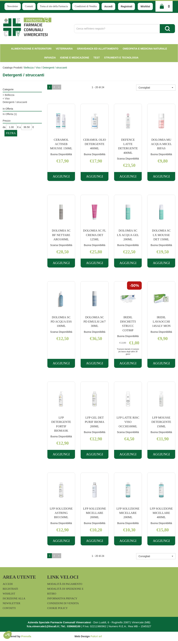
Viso (38, 67)
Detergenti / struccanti (15, 102)
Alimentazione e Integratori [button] (31, 48)
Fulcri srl (96, 636)
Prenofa (26, 636)
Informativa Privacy (62, 598)
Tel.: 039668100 (71, 626)
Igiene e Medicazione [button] (74, 57)
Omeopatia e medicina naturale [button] (145, 48)
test (96, 57)
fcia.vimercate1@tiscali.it (43, 626)
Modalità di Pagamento (64, 584)
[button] (155, 88)
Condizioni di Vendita (86, 6)
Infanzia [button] (50, 57)
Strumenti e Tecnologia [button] (121, 57)
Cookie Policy (57, 608)
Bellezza (29, 67)
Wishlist (145, 6)
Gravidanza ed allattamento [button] (97, 48)
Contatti (29, 6)
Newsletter (12, 6)
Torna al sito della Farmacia (54, 6)
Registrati (126, 6)
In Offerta (10, 114)
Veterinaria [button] (64, 48)
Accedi (108, 6)
